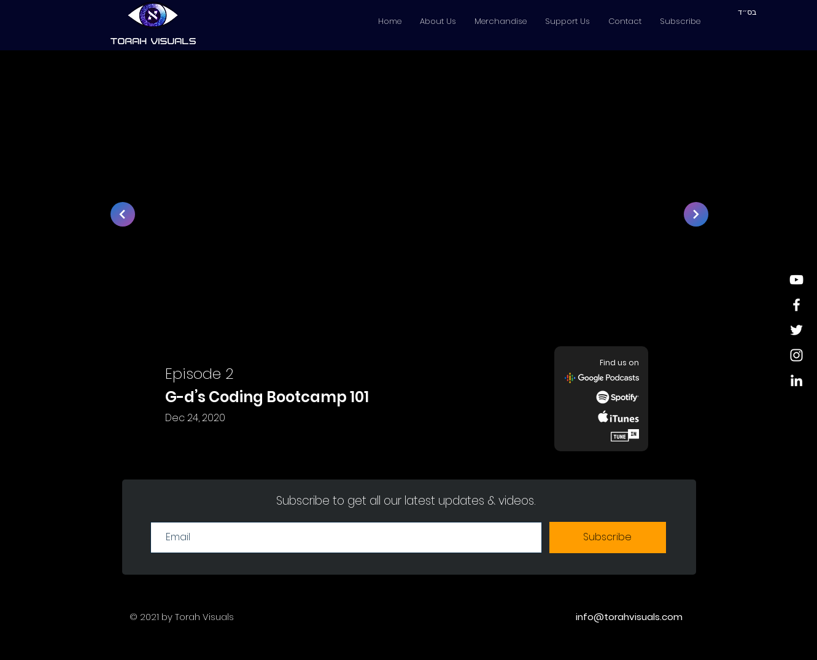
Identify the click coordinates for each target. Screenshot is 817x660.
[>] (122, 214)
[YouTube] (796, 279)
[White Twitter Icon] (796, 330)
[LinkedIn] (796, 380)
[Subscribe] (607, 537)
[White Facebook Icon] (796, 305)
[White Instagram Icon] (796, 355)
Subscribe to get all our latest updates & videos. (406, 500)
